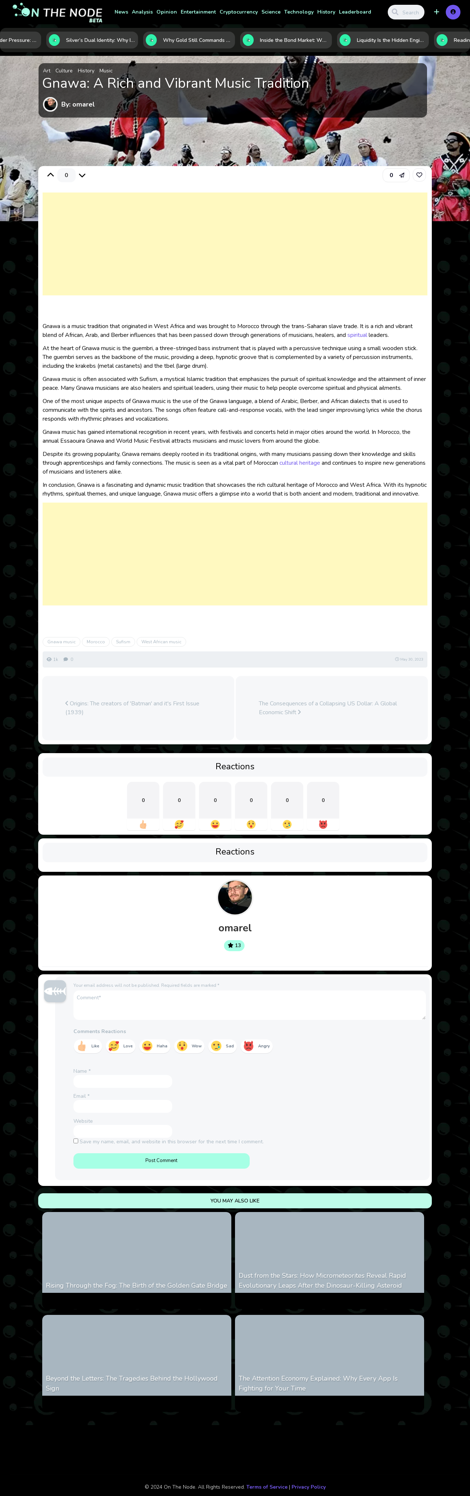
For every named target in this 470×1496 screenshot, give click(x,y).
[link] (419, 174)
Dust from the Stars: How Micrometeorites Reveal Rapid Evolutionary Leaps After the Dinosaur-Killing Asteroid (322, 1280)
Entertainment (198, 11)
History (326, 11)
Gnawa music (61, 642)
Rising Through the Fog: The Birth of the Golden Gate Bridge (136, 1285)
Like (95, 1046)
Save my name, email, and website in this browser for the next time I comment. (172, 1141)
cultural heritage (299, 463)
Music (106, 70)
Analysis (142, 11)
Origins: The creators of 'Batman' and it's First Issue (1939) (132, 708)
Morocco (96, 642)
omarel (235, 928)
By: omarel (78, 104)
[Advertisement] (235, 251)
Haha (162, 1046)
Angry (264, 1046)
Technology (299, 11)
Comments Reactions (99, 1031)
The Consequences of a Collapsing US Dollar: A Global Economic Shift (328, 708)
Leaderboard (355, 11)
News (121, 11)
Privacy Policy (309, 1487)
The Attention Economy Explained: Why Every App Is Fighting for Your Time (318, 1383)
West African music (161, 642)
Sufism (123, 642)
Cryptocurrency (239, 11)
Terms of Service (267, 1487)
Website (83, 1121)
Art (46, 70)
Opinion (166, 11)
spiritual (357, 335)
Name (82, 1071)
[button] (436, 12)
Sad (230, 1046)
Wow (197, 1046)
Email (81, 1096)
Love (128, 1046)
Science (271, 11)
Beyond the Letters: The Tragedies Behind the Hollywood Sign (132, 1383)
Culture (64, 70)
